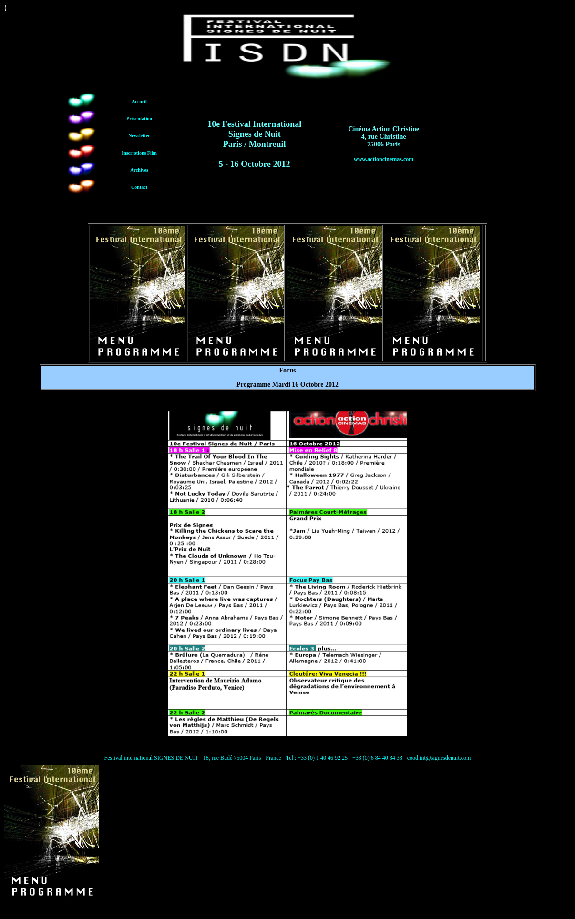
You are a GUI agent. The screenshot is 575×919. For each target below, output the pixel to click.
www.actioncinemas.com (383, 159)
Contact (139, 187)
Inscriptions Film (139, 152)
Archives (139, 170)
